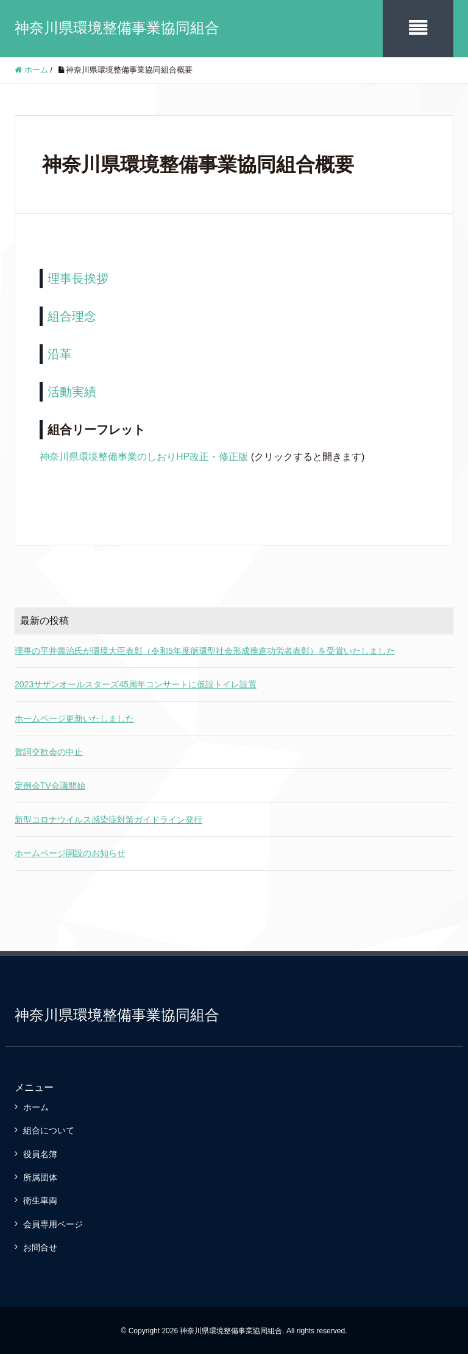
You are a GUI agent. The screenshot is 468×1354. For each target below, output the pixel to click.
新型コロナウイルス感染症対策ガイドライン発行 (108, 818)
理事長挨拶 (78, 277)
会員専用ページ (53, 1223)
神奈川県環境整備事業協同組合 (117, 27)
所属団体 (40, 1176)
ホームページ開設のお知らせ (70, 852)
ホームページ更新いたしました (74, 717)
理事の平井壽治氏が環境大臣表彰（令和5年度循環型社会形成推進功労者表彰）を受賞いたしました (205, 649)
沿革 (60, 353)
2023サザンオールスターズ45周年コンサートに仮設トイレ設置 (136, 684)
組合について (48, 1130)
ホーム (36, 1106)
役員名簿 (40, 1153)
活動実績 (72, 390)
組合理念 (72, 315)
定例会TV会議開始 (50, 785)
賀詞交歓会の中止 (49, 751)
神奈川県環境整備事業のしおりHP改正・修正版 (144, 455)
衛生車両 (40, 1200)
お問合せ (40, 1247)
